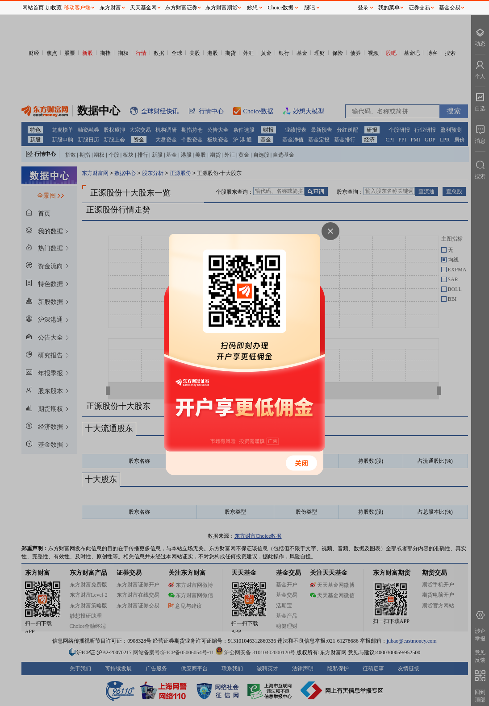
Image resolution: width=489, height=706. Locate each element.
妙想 (252, 7)
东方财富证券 (181, 7)
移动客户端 (77, 7)
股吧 (309, 7)
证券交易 (419, 7)
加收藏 (54, 7)
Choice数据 (281, 7)
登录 (363, 7)
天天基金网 (143, 7)
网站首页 (33, 7)
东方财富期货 (221, 7)
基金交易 (449, 7)
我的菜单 (389, 7)
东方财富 (110, 7)
